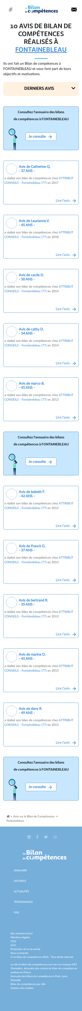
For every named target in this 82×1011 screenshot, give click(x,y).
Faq (16, 912)
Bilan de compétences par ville (27, 984)
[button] (41, 89)
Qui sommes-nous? (21, 933)
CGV (13, 945)
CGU (13, 941)
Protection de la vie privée (25, 949)
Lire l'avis (66, 201)
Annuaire (20, 870)
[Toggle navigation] (10, 9)
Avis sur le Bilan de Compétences (34, 816)
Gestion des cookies (21, 988)
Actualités (21, 891)
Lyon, (65, 976)
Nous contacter (19, 953)
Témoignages (23, 902)
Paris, (58, 976)
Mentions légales (20, 937)
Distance (20, 881)
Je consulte (40, 137)
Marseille (15, 980)
